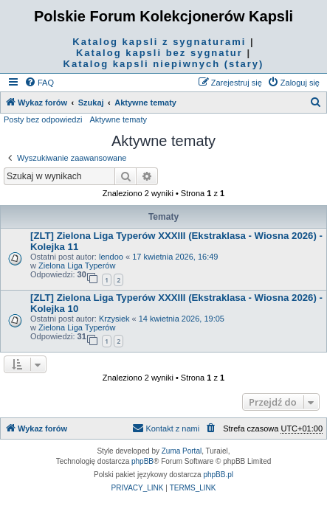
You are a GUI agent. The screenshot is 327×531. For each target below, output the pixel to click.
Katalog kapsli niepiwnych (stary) (163, 63)
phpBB (142, 461)
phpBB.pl (218, 475)
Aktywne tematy (118, 119)
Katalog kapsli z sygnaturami (159, 41)
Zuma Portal (182, 451)
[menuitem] (39, 82)
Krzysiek (114, 318)
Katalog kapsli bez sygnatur (159, 52)
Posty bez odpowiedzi (43, 119)
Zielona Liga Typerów (76, 265)
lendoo (111, 256)
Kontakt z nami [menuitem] (165, 428)
